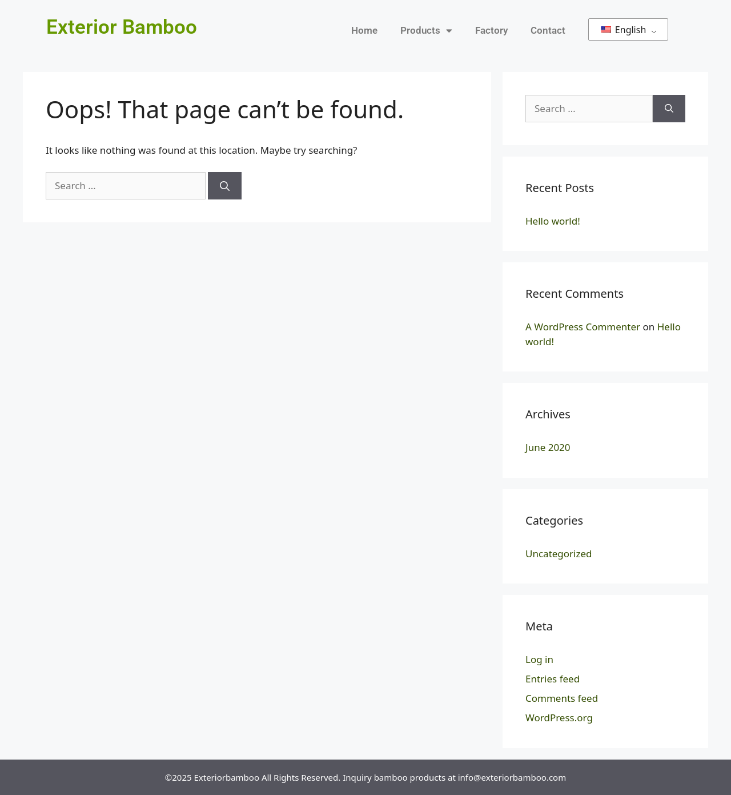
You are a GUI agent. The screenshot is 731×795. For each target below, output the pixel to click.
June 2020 (548, 447)
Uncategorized (558, 553)
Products (426, 30)
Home (364, 30)
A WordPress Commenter (582, 326)
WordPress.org (559, 717)
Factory (491, 30)
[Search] (225, 185)
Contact (548, 30)
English (623, 29)
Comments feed (561, 698)
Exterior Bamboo (121, 27)
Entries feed (552, 678)
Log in (539, 659)
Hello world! (552, 220)
